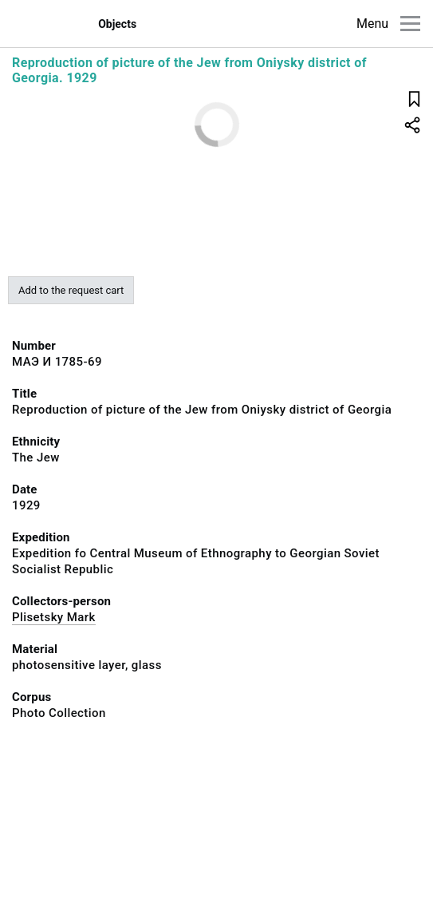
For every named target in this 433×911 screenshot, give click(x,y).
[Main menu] (410, 23)
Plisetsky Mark (54, 617)
